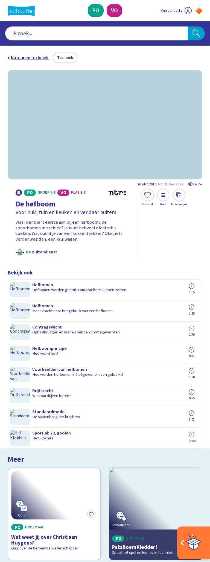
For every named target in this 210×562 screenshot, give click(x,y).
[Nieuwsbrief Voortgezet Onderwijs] (154, 466)
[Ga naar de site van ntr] (194, 526)
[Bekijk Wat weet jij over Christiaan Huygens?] (54, 328)
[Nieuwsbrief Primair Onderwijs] (154, 448)
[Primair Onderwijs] (96, 10)
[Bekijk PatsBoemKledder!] (156, 328)
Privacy (16, 445)
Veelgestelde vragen (32, 429)
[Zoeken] (196, 33)
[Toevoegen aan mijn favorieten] (148, 197)
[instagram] (22, 512)
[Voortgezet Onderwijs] (114, 10)
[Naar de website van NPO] (199, 10)
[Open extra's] (193, 542)
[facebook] (10, 512)
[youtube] (46, 512)
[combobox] (96, 33)
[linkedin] (34, 512)
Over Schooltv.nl (27, 437)
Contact (17, 421)
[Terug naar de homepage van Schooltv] (21, 10)
